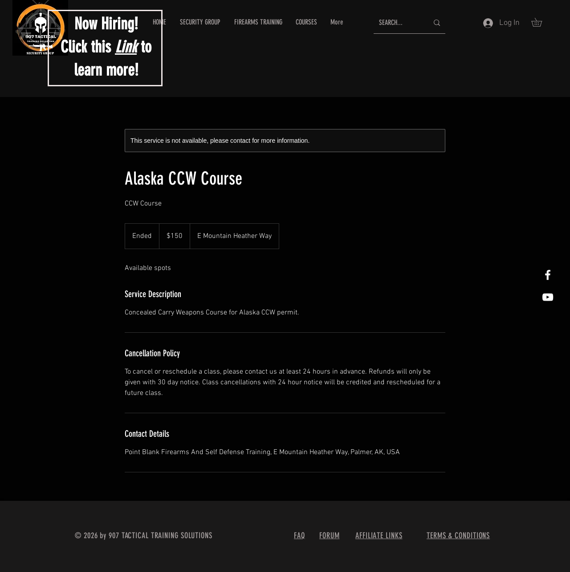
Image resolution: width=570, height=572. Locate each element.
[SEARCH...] (397, 22)
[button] (540, 22)
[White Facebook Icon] (547, 275)
